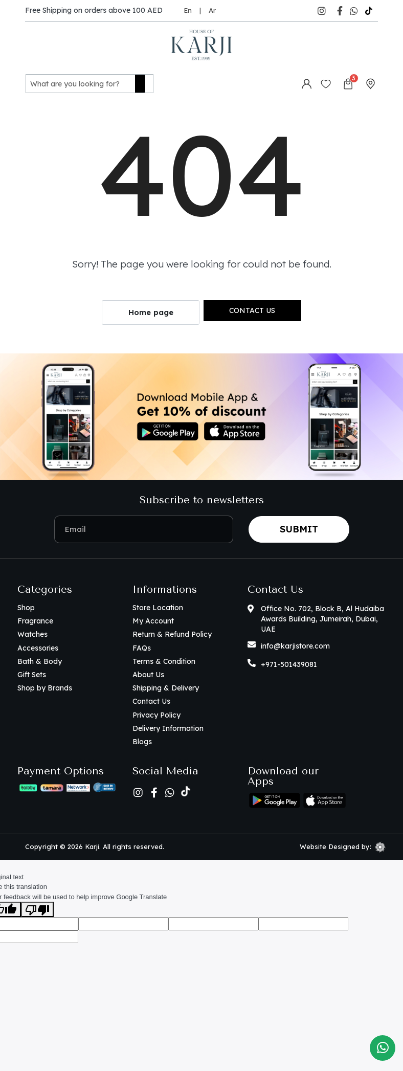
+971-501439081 (289, 663)
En (188, 10)
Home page (150, 312)
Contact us (252, 309)
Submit (299, 528)
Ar (212, 10)
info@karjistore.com (295, 645)
